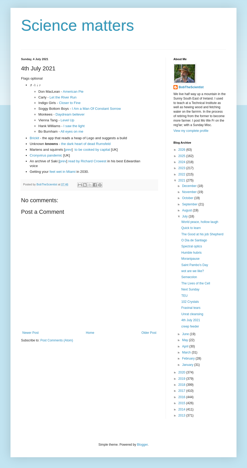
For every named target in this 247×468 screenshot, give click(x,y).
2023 (182, 168)
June (186, 334)
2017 (182, 391)
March (187, 352)
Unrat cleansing (192, 314)
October (188, 198)
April (185, 346)
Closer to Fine (69, 103)
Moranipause (190, 259)
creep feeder (190, 326)
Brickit (34, 138)
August (187, 210)
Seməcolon (189, 277)
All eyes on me (71, 131)
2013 (182, 415)
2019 (182, 379)
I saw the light (74, 126)
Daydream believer (70, 114)
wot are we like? (192, 271)
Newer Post (30, 333)
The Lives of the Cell (195, 283)
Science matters (77, 25)
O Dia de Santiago (194, 240)
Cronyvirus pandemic (46, 155)
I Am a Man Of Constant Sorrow (96, 109)
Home (90, 333)
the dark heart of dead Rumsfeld (85, 144)
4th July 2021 (190, 320)
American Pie (73, 91)
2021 (182, 180)
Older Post (148, 333)
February (188, 358)
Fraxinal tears (190, 308)
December (190, 186)
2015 (182, 403)
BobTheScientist (191, 87)
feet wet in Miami (63, 172)
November (190, 192)
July (185, 216)
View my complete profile (190, 131)
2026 (182, 150)
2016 (182, 397)
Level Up (67, 120)
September (190, 204)
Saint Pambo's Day (194, 265)
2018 (182, 385)
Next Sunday (190, 289)
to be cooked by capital (92, 150)
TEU (184, 296)
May (185, 340)
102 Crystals (190, 302)
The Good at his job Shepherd (202, 234)
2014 (182, 409)
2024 (182, 162)
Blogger (142, 444)
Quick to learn (191, 228)
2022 (182, 174)
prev (68, 150)
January (188, 365)
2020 (182, 372)
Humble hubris (191, 252)
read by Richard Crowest (87, 161)
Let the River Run (63, 97)
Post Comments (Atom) (56, 340)
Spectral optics (191, 246)
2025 (182, 156)
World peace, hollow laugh (199, 222)
